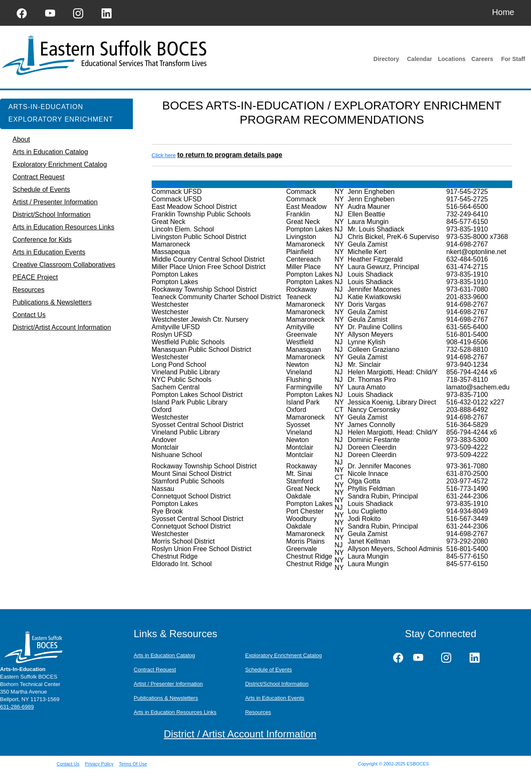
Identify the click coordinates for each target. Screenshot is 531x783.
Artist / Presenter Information (168, 684)
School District (169, 184)
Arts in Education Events (275, 698)
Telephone (458, 184)
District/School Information (277, 684)
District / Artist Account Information (240, 734)
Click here (164, 155)
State (341, 184)
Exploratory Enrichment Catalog (283, 655)
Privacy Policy (99, 763)
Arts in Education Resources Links (175, 712)
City (290, 184)
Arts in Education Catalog (164, 655)
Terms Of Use (133, 763)
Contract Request (155, 669)
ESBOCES (418, 763)
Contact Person (366, 184)
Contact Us (68, 763)
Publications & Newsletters (166, 698)
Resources (258, 712)
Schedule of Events (268, 669)
